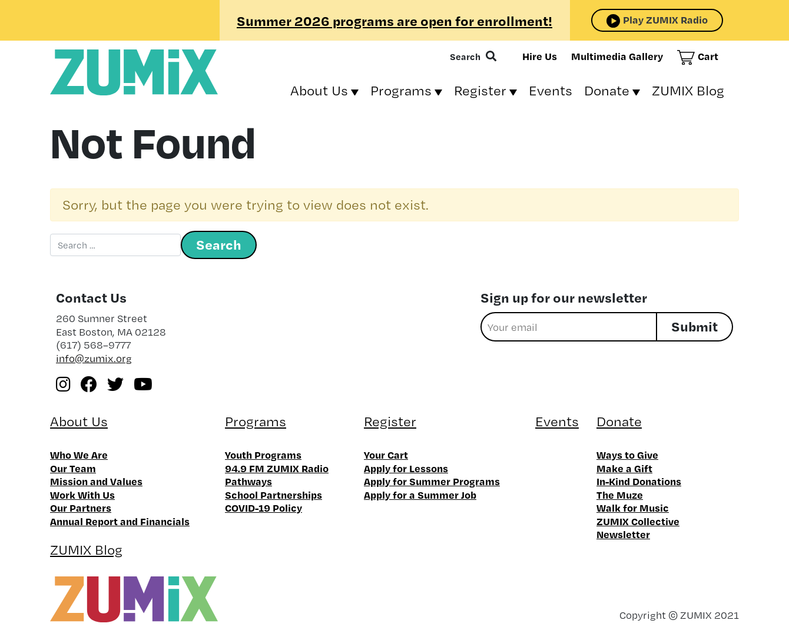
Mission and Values (96, 481)
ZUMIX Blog (688, 90)
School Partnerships (273, 494)
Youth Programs (263, 454)
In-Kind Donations (638, 481)
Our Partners (80, 507)
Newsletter (623, 534)
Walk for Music (632, 507)
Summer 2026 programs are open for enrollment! (394, 20)
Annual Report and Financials (120, 521)
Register (480, 90)
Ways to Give (627, 454)
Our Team (73, 468)
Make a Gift (624, 468)
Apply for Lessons (406, 468)
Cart (708, 55)
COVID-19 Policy (263, 507)
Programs (401, 90)
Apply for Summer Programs (432, 481)
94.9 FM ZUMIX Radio (277, 468)
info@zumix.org (94, 358)
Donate (606, 90)
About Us (319, 90)
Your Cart (386, 454)
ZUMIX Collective (637, 521)
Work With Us (82, 494)
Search (465, 56)
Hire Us (539, 55)
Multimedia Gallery (617, 55)
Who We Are (79, 454)
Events (550, 90)
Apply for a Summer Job (420, 494)
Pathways (248, 481)
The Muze (619, 494)
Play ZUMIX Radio (665, 19)
